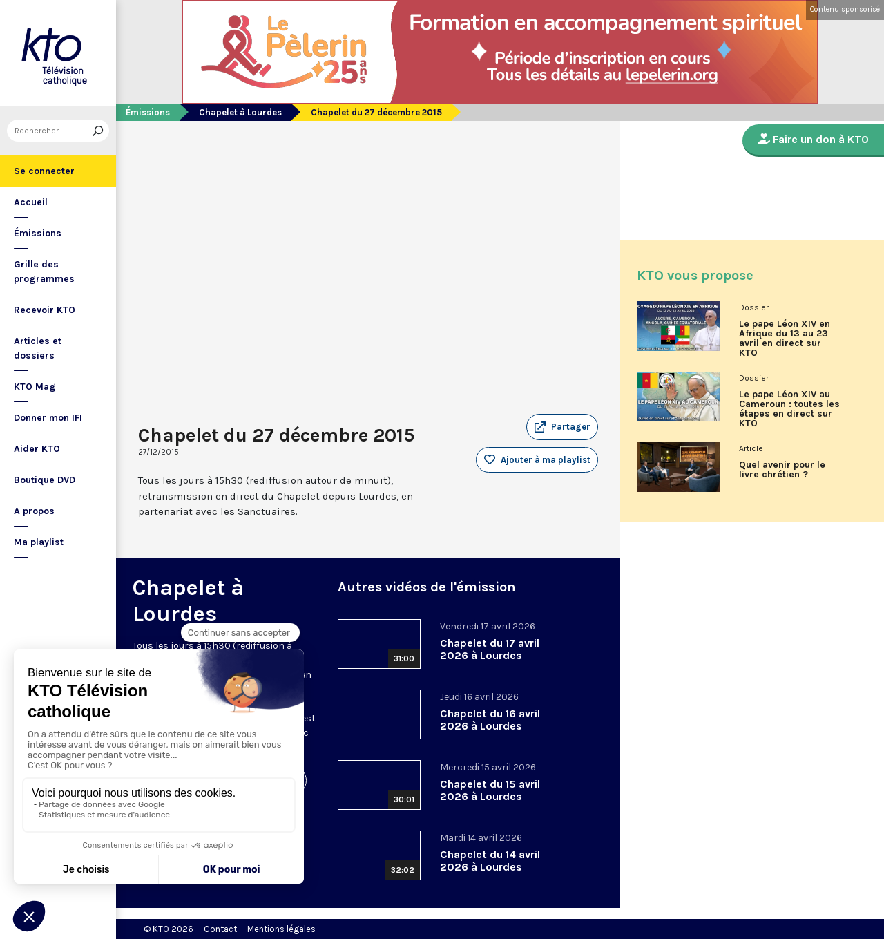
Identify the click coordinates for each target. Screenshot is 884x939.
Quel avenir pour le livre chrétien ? (782, 470)
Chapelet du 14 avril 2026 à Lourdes (490, 860)
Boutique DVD (44, 480)
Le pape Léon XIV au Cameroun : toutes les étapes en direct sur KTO (789, 409)
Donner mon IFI (48, 418)
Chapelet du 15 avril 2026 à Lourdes (490, 790)
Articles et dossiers (37, 348)
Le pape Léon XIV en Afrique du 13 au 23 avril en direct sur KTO (784, 338)
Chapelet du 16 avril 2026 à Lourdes (490, 719)
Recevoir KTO (44, 310)
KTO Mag (35, 386)
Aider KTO (37, 449)
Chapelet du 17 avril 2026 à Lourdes (489, 649)
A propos (34, 511)
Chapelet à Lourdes (240, 112)
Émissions (37, 233)
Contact (220, 929)
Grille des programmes (44, 271)
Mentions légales (281, 929)
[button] (562, 427)
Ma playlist (39, 542)
